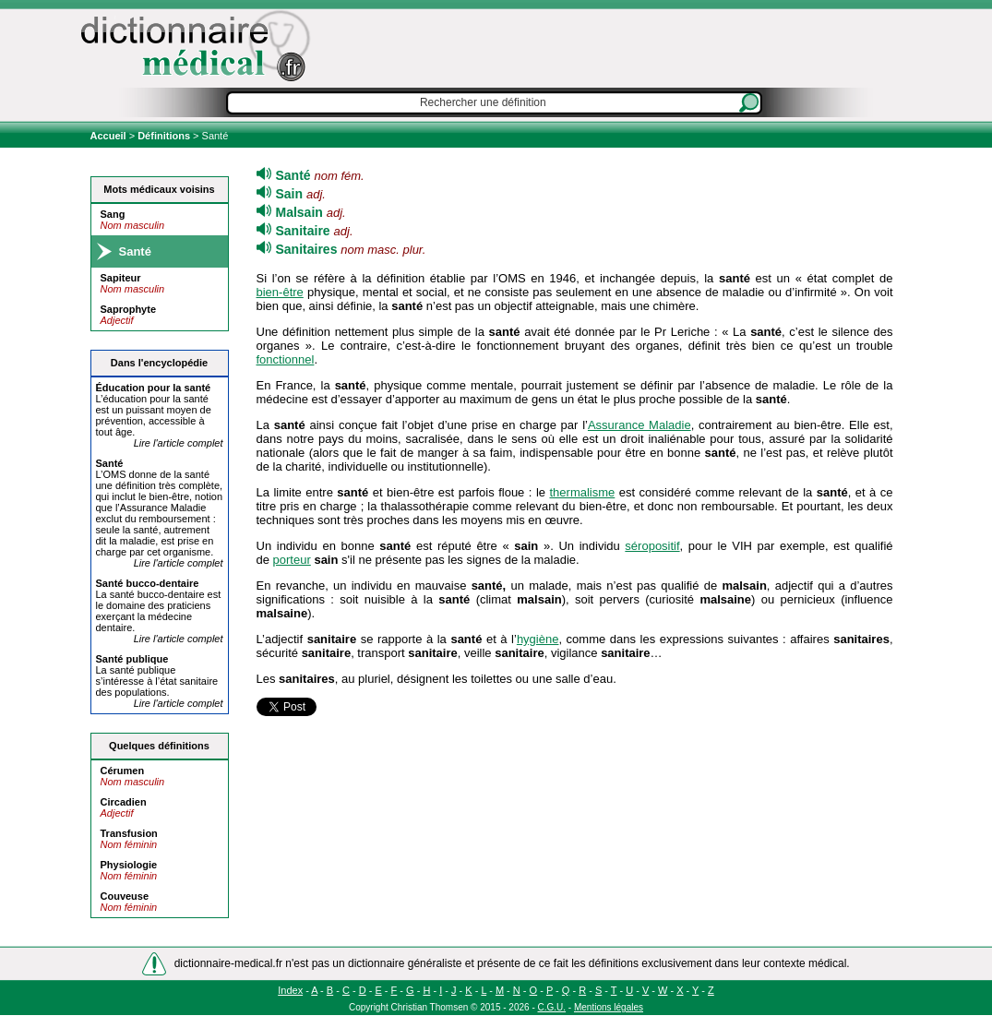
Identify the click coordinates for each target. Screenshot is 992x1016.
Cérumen (123, 770)
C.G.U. (552, 1007)
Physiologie (129, 864)
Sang (113, 214)
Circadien (124, 801)
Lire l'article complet (178, 442)
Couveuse (125, 896)
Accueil (109, 135)
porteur (292, 560)
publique (132, 658)
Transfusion (129, 833)
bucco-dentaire (147, 583)
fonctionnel (286, 359)
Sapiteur (121, 277)
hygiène (538, 639)
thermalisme (583, 492)
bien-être (280, 292)
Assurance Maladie (639, 425)
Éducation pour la (153, 387)
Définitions (163, 135)
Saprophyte (129, 309)
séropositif (652, 546)
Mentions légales (608, 1007)
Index (290, 990)
